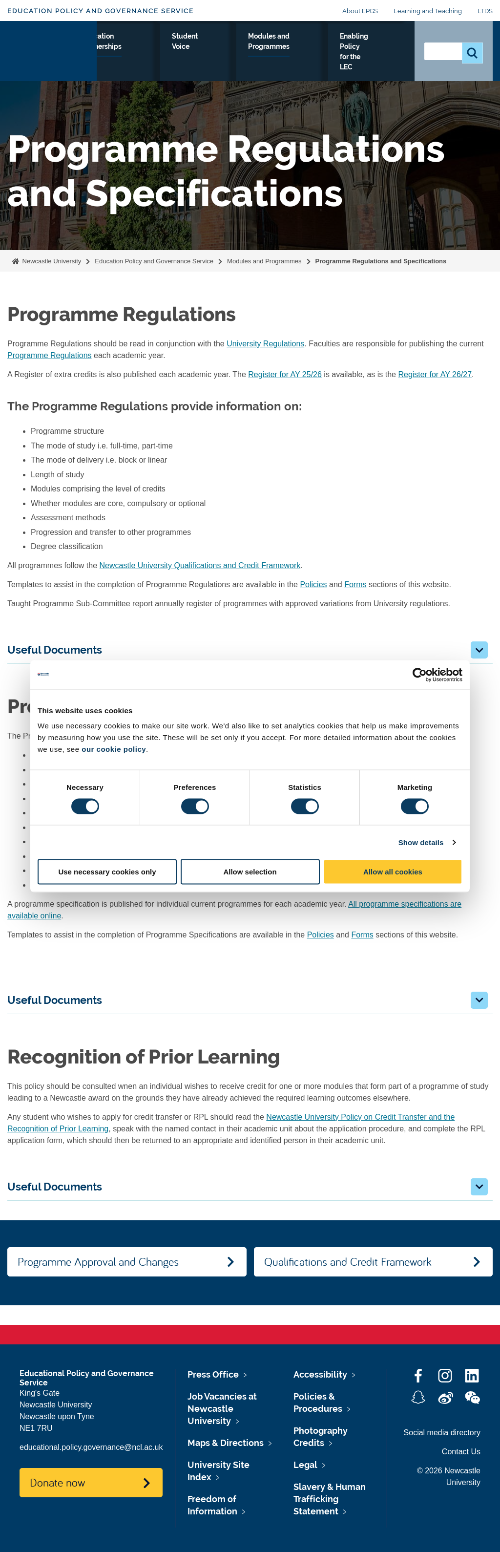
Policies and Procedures (155, 59)
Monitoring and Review (97, 59)
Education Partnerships (216, 53)
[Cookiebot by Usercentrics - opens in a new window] (419, 674)
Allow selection (249, 872)
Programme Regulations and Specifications (381, 261)
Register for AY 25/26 (285, 374)
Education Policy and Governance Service (100, 11)
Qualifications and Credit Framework (348, 1261)
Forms (355, 584)
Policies (313, 584)
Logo (52, 62)
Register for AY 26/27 (435, 374)
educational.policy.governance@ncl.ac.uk (91, 1447)
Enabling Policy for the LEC (382, 65)
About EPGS (360, 11)
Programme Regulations (49, 355)
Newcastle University (51, 261)
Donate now (57, 1482)
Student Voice (271, 53)
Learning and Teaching (428, 11)
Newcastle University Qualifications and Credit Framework (200, 565)
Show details (421, 842)
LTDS (485, 11)
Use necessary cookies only (107, 872)
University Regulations (265, 344)
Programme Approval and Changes (98, 1261)
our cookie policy (114, 749)
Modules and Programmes (326, 59)
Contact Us (461, 1451)
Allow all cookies (392, 872)
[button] (479, 650)
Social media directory (442, 1432)
